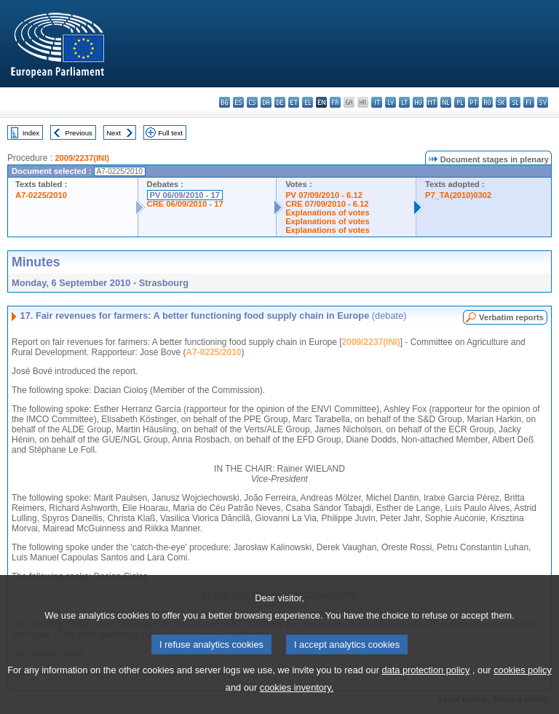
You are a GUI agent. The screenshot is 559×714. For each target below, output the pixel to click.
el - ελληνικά (307, 102)
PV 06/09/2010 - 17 (185, 195)
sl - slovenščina (515, 102)
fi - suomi (528, 102)
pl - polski (459, 102)
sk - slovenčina (501, 102)
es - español (238, 102)
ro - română (487, 102)
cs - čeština (252, 102)
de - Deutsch (279, 102)
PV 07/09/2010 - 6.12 (323, 195)
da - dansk (266, 102)
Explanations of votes (327, 212)
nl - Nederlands (445, 102)
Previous (79, 133)
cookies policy (522, 688)
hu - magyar (418, 102)
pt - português (473, 102)
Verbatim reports (511, 317)
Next (113, 133)
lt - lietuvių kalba (404, 102)
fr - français (335, 102)
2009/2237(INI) (82, 158)
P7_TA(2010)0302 (458, 195)
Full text (170, 133)
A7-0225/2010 (41, 195)
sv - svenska (542, 102)
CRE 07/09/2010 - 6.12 (326, 203)
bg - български (224, 102)
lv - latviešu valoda (390, 102)
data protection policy (425, 688)
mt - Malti (432, 102)
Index (31, 133)
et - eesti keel (293, 102)
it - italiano (376, 102)
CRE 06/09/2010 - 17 (185, 203)
